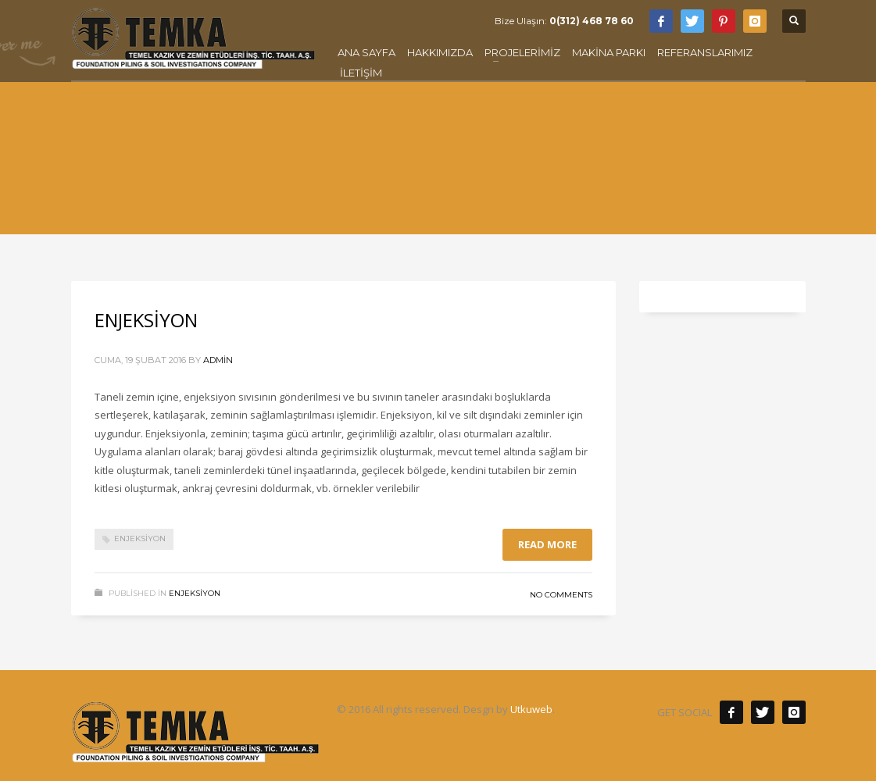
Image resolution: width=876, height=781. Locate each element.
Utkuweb (531, 709)
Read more (547, 544)
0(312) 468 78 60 (591, 21)
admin (218, 360)
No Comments (561, 595)
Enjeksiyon (140, 538)
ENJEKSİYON (146, 320)
